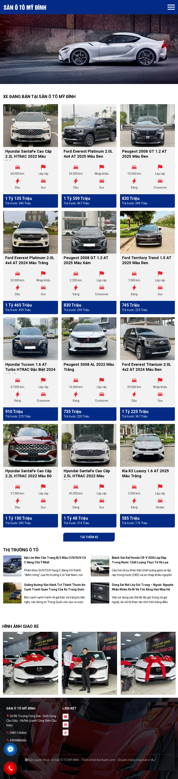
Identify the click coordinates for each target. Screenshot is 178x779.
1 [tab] (87, 82)
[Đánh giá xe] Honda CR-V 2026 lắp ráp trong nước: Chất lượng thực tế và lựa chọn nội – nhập (140, 562)
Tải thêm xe (89, 537)
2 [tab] (91, 82)
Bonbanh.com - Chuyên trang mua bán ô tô (125, 760)
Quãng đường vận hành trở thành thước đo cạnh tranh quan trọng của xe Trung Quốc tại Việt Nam (54, 589)
